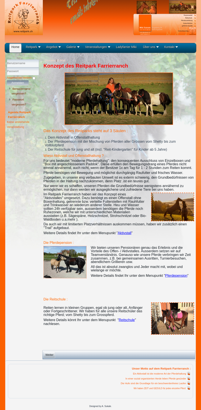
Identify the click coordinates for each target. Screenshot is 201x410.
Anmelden (17, 82)
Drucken (50, 60)
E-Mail (61, 60)
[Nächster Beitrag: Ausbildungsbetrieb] (49, 354)
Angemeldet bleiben (19, 77)
